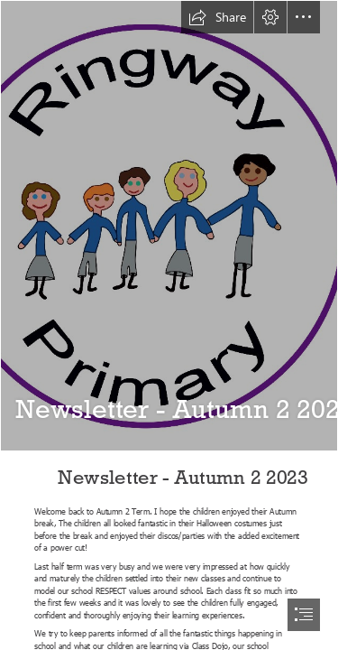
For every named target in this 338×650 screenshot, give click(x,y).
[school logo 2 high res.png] (169, 225)
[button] (217, 17)
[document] (169, 325)
